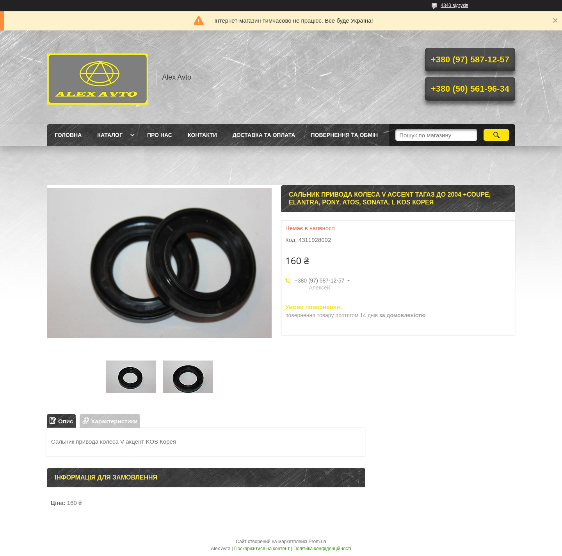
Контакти (202, 135)
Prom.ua (317, 541)
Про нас (159, 135)
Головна (68, 135)
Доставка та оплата (264, 135)
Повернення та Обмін (344, 135)
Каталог (110, 135)
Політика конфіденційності (322, 548)
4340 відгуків (454, 5)
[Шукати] (496, 135)
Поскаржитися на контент (262, 548)
